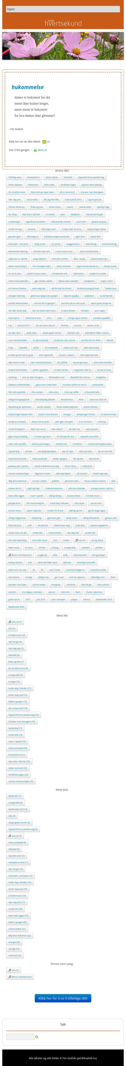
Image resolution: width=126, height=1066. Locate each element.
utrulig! (28, 577)
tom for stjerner (77, 577)
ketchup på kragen (41, 443)
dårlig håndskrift (91, 517)
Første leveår (110, 266)
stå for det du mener (61, 288)
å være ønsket (68, 310)
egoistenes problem (35, 221)
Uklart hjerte (52, 177)
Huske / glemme (94, 592)
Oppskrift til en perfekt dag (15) (24, 714)
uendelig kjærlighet (47, 451)
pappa (74, 599)
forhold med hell (41, 251)
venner (51, 592)
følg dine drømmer (18, 480)
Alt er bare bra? (67, 192)
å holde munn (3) (17, 635)
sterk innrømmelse (89, 251)
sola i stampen (58, 599)
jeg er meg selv (34, 510)
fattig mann (71, 517)
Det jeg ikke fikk (51, 199)
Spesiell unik (73, 332)
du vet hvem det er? (45, 325)
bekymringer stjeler (96, 229)
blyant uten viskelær (68, 281)
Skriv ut (40, 150)
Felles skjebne (15, 184)
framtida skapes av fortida (57, 236)
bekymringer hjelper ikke (20, 414)
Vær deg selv (15, 199)
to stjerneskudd (40, 340)
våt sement (82, 473)
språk (36, 347)
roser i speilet (36, 495)
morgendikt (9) (16, 675)
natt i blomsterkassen (41, 362)
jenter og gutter (40, 369)
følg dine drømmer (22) (20, 935)
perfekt (99, 547)
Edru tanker (37, 392)
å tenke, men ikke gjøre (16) (22, 721)
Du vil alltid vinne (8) (18, 668)
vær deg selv (73, 532)
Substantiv (33, 184)
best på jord (91, 429)
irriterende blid (91, 392)
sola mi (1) (15, 621)
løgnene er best (42, 473)
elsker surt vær (71, 347)
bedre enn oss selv (17, 569)
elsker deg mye (100, 473)
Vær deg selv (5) (16, 648)
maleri (66, 540)
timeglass (55, 584)
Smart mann (55, 206)
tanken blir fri (15, 488)
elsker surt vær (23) (18, 768)
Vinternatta (32, 199)
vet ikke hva (74, 429)
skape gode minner (52, 332)
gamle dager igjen (96, 510)
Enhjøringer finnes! (86, 414)
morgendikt (69, 547)
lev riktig (13, 214)
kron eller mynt (39, 540)
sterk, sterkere (64, 266)
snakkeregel (14, 221)
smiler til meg (15, 229)
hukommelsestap (54, 488)
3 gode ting (14, 451)
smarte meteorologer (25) (21, 781)
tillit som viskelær (76, 488)
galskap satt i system (19, 466)
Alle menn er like (17, 362)
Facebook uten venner (65, 340)
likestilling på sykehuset (20, 406)
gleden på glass (99, 221)
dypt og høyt (34, 488)
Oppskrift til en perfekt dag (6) (23, 829)
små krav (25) (15, 955)
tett (30, 562)
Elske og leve (37, 206)
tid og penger (98, 555)
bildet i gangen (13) (18, 701)
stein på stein (85, 451)
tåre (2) (12, 628)
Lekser (70, 206)
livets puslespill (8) (17, 842)
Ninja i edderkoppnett (67, 406)
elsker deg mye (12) (18, 694)
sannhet (32, 229)
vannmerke (97, 384)
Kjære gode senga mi (101, 303)
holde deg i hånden (59, 503)
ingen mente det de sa (87, 266)
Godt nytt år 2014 (73, 199)
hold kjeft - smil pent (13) (20, 875)
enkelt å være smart (36, 273)
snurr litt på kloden (18, 340)
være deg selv (39, 288)
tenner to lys (93, 325)
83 (42, 569)
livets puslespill (39, 458)
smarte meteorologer (19, 473)
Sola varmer (103, 584)
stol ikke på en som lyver (73, 303)
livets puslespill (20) (18, 748)
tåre (114, 480)
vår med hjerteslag (17, 540)
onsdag (54, 547)
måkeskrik (87, 466)
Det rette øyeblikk (17, 392)
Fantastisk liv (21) (17, 754)
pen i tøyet (100, 310)
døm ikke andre (91, 347)
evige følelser (39, 258)
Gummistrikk (106, 295)
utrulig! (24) (14, 948)
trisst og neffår (71, 392)
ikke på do (94, 458)
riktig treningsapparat (19, 399)
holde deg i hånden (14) (20, 882)
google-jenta (14, 503)
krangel (67, 414)
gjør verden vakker (44, 281)
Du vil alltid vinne (17, 192)
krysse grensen (80, 362)
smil (55, 540)
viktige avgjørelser (17, 517)
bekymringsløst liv (99, 525)
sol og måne (97, 540)
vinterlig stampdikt (86, 562)
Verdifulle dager (68, 184)
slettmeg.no (32, 236)
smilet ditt (38, 532)
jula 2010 (40, 599)
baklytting (36, 517)
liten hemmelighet (35, 503)
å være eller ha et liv (71, 229)
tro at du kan (15, 273)
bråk (65, 555)
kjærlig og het (75, 510)
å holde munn (93, 495)
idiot (62, 214)
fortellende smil (59, 273)
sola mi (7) (15, 835)
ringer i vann (107, 281)
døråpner (75, 214)
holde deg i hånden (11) (20, 688)
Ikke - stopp (79, 258)
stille (55, 555)
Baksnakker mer (57, 377)
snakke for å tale (55, 510)
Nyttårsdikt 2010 (104, 599)
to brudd (50, 214)
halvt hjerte (14, 318)
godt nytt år (14, 599)
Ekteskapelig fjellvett (45, 399)
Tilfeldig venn (15, 177)
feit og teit (78, 458)
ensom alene (15, 510)
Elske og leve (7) (16, 661)
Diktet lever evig (62, 525)
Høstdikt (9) (14, 849)
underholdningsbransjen (100, 443)
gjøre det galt (53, 517)
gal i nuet (59, 577)
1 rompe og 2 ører (42, 436)
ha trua (77, 325)
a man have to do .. (65, 251)
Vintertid (68, 177)
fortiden (85, 310)
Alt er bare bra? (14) (18, 708)
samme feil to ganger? (44, 303)
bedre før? (96, 236)
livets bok (80, 525)
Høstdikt (23, 347)
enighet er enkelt (98, 273)
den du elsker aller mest (44, 310)
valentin (12, 592)
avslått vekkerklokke (18, 303)
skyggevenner (73, 243)
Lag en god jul (94, 199)
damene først (73, 495)
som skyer (79, 503)
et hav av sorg (104, 369)
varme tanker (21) (17, 928)
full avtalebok (51, 347)
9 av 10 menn (85, 421)
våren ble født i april (47, 562)
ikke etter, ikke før (31, 214)
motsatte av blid (98, 569)
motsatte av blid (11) (18, 862)
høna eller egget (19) (18, 915)
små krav (70, 584)
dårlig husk (43, 577)
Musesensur (67, 399)
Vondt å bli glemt (17, 429)
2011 (28, 599)
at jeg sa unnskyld (17, 421)
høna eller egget (16, 495)
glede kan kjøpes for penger (44, 295)
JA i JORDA (62, 362)
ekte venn (53, 392)
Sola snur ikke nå (98, 399)
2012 (49, 318)
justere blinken (91, 406)
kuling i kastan (15, 562)
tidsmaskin (78, 273)
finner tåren (70, 466)
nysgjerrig (42, 555)
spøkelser (89, 295)
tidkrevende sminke (60, 221)
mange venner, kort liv (102, 488)
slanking (12, 377)
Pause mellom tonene (95, 480)
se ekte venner (61, 369)
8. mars (29, 547)
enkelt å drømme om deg (46, 466)
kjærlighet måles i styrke (97, 332)
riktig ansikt (39, 243)
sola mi (80, 540)
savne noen (96, 503)
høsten (86, 599)
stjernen (67, 562)
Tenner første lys (17, 206)
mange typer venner (78, 318)
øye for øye (67, 451)
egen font (80, 236)
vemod (28, 451)
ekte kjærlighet (63, 473)
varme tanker (39, 584)
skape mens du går (18, 532)
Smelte (42, 547)
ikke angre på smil (89, 355)
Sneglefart (101, 377)
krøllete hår (61, 443)
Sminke (64, 325)
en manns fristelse (17, 288)
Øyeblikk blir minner (80, 377)
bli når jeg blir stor (65, 436)
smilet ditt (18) (15, 734)
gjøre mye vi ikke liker (46, 384)
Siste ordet (49, 184)
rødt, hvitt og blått (17, 443)
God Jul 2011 (24, 325)
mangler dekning (17, 295)
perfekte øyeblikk (102, 318)
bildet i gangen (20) (18, 922)
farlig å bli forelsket (18, 369)
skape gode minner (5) (19, 822)
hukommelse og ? (99, 258)
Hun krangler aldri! (42, 266)
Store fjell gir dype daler (42, 192)
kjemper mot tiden (17, 584)
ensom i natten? (66, 355)
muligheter (89, 281)
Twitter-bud (110, 288)
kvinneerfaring (109, 243)
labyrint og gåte (71, 295)
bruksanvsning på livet (88, 288)
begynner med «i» (82, 369)
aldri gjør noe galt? (64, 421)
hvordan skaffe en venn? (74, 384)
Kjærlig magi (103, 206)
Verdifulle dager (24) (18, 774)
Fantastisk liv (33, 177)
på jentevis (43, 525)
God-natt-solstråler (103, 362)
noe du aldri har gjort (32, 377)
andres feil (90, 532)
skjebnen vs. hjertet (18, 258)
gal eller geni (15, 236)
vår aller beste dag (17, 310)
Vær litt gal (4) (15, 641)
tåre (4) (12, 815)
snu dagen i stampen (32, 592)
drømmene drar (33, 318)
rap (10, 325)
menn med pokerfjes (19, 281)
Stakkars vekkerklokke (19, 384)
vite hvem (81, 221)
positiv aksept (43, 406)
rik (33, 569)
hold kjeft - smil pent (18, 243)
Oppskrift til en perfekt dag (91, 177)
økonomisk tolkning (18, 251)
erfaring (102, 421)
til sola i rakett (39, 480)
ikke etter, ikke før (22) (19, 761)
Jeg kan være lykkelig (92, 184)
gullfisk (55, 480)
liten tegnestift (46, 355)
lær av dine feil (105, 451)
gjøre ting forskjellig (18, 436)
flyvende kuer (15, 525)
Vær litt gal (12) (16, 869)
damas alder (85, 206)
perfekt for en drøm (91, 340)
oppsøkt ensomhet (89, 436)
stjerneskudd (80, 555)
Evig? (11, 347)
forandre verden (60, 258)
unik (30, 525)
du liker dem (15, 332)
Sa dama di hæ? (108, 414)
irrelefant (77, 443)
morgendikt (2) (16, 802)
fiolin (113, 577)
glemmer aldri (72, 480)
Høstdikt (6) (14, 655)
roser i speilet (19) (17, 741)
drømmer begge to (75, 569)
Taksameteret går (94, 214)
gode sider (32, 332)
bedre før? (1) (15, 795)
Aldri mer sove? (38, 429)
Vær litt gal (86, 584)
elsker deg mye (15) (18, 889)
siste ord (65, 592)
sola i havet (54, 569)
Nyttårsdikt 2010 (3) (18, 809)
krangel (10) (14, 681)
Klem (81, 399)
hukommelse (55, 532)
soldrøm (85, 547)
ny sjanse (55, 243)
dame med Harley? (18, 266)
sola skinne (14, 577)
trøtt (60, 318)
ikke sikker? (57, 429)
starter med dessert (48, 414)
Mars (77, 592)
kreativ (110, 340)
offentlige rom (98, 577)
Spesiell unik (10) (17, 855)
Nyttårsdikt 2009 (17, 606)
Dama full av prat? (40, 421)
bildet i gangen (60, 458)
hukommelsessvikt (17, 458)
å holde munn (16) (17, 895)
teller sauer (14, 547)
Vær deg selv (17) (17, 902)
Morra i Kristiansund (20, 555)
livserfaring (91, 243)
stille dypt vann (48, 229)
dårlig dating (55, 495)
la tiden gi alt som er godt (21, 355)
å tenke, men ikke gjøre (92, 192)
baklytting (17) (15, 728)
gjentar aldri (111, 517)
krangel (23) (14, 942)
